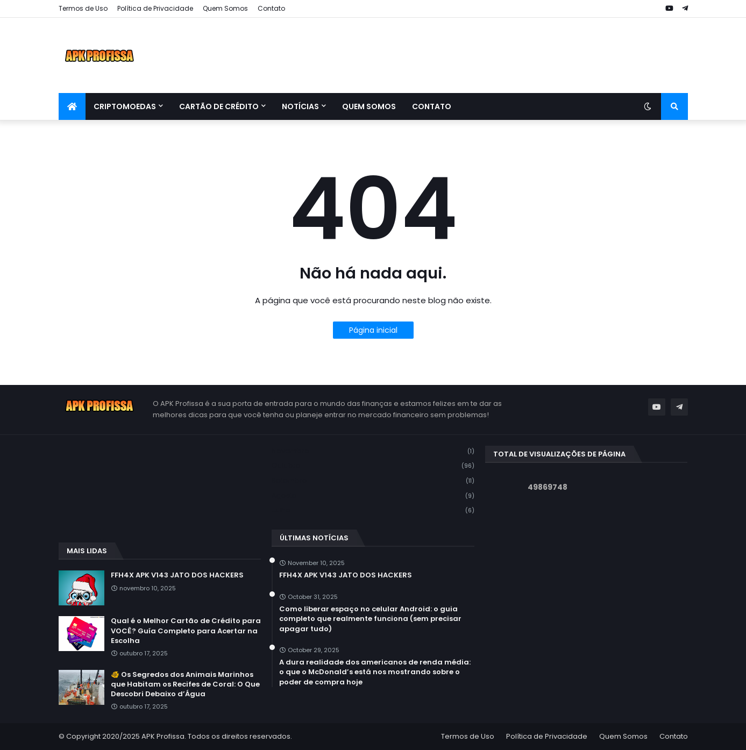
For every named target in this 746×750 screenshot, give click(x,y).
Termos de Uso (83, 8)
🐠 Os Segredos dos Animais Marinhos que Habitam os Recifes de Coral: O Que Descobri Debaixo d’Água (185, 684)
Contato (271, 8)
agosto (373, 496)
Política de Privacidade (155, 8)
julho (373, 510)
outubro (373, 466)
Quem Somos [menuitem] (369, 106)
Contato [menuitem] (431, 106)
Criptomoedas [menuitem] (125, 106)
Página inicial (373, 330)
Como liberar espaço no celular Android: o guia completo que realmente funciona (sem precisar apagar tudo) (370, 618)
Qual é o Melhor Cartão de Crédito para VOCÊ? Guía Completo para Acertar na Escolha (186, 630)
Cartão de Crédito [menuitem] (219, 106)
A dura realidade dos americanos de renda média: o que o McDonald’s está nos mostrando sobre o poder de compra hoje (375, 672)
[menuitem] (72, 106)
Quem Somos (225, 8)
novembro (373, 451)
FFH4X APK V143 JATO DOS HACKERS (177, 575)
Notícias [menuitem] (300, 106)
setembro (373, 481)
